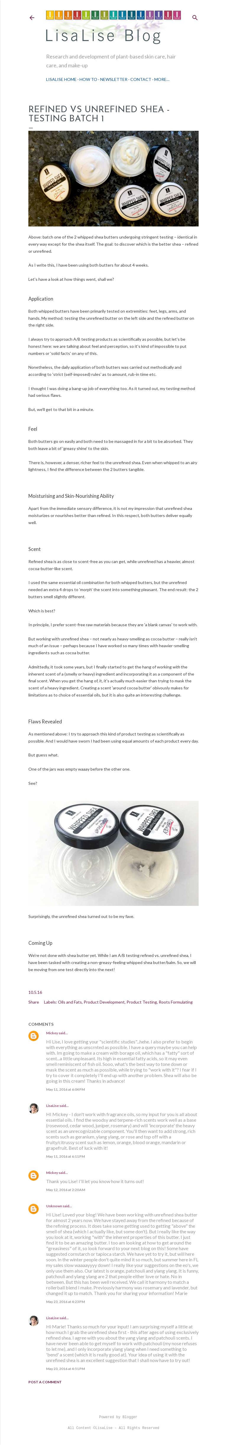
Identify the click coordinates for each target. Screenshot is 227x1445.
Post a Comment (45, 1382)
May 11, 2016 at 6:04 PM (65, 1089)
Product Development (104, 1001)
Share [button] (33, 1001)
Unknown (54, 1206)
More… (161, 79)
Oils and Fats (70, 1001)
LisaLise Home (61, 79)
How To (88, 79)
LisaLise (52, 1105)
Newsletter (113, 79)
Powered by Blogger (113, 1417)
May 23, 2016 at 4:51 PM (65, 1368)
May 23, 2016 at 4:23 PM (65, 1301)
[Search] (195, 16)
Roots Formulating (176, 1001)
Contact (140, 79)
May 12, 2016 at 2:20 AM (65, 1190)
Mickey (52, 1033)
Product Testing (142, 1001)
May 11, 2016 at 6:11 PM (65, 1156)
